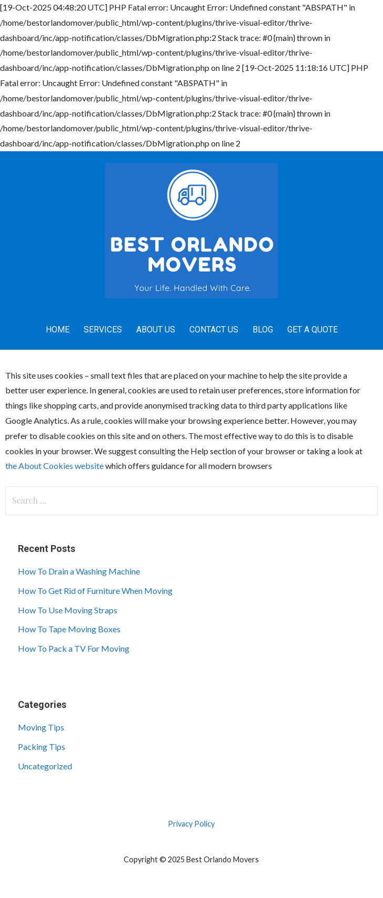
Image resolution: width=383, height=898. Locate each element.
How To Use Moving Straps (67, 610)
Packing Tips (41, 746)
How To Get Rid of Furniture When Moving (95, 591)
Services (103, 330)
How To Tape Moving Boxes (69, 629)
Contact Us (213, 330)
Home (57, 330)
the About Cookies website (54, 466)
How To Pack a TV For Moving (73, 648)
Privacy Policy (191, 823)
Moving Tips (41, 727)
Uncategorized (45, 766)
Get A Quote (312, 330)
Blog (263, 330)
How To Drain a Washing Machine (79, 571)
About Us (155, 330)
